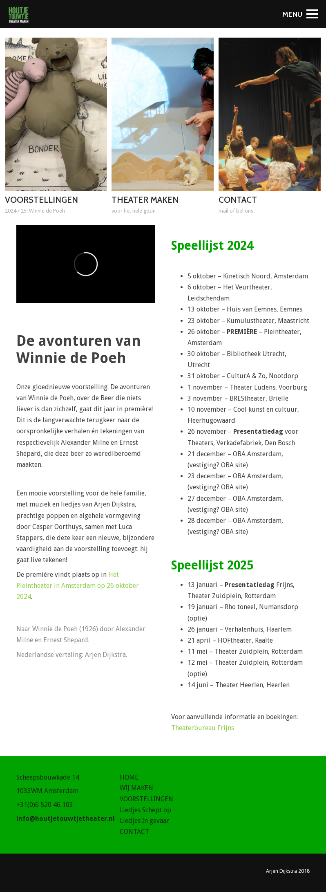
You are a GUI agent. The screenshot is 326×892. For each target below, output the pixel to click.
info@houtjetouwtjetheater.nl (65, 819)
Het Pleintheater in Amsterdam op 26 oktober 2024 (77, 586)
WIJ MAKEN (136, 788)
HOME (129, 777)
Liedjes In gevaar (144, 821)
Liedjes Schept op (145, 810)
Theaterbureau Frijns (202, 728)
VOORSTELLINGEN (146, 799)
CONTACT (134, 832)
